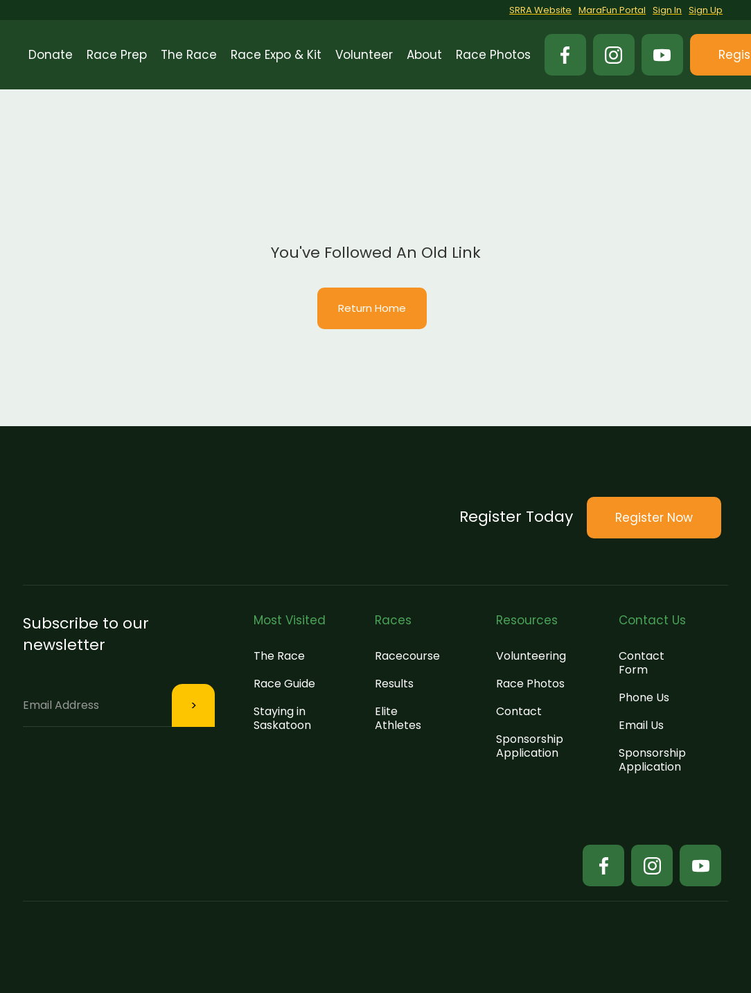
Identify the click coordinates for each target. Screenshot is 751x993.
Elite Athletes (398, 718)
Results (394, 684)
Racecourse (407, 656)
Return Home (372, 308)
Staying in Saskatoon (282, 718)
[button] (117, 55)
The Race (279, 656)
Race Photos (530, 684)
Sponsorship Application (529, 746)
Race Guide (284, 684)
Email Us (641, 725)
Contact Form (641, 663)
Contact (519, 711)
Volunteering (531, 656)
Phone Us (644, 697)
